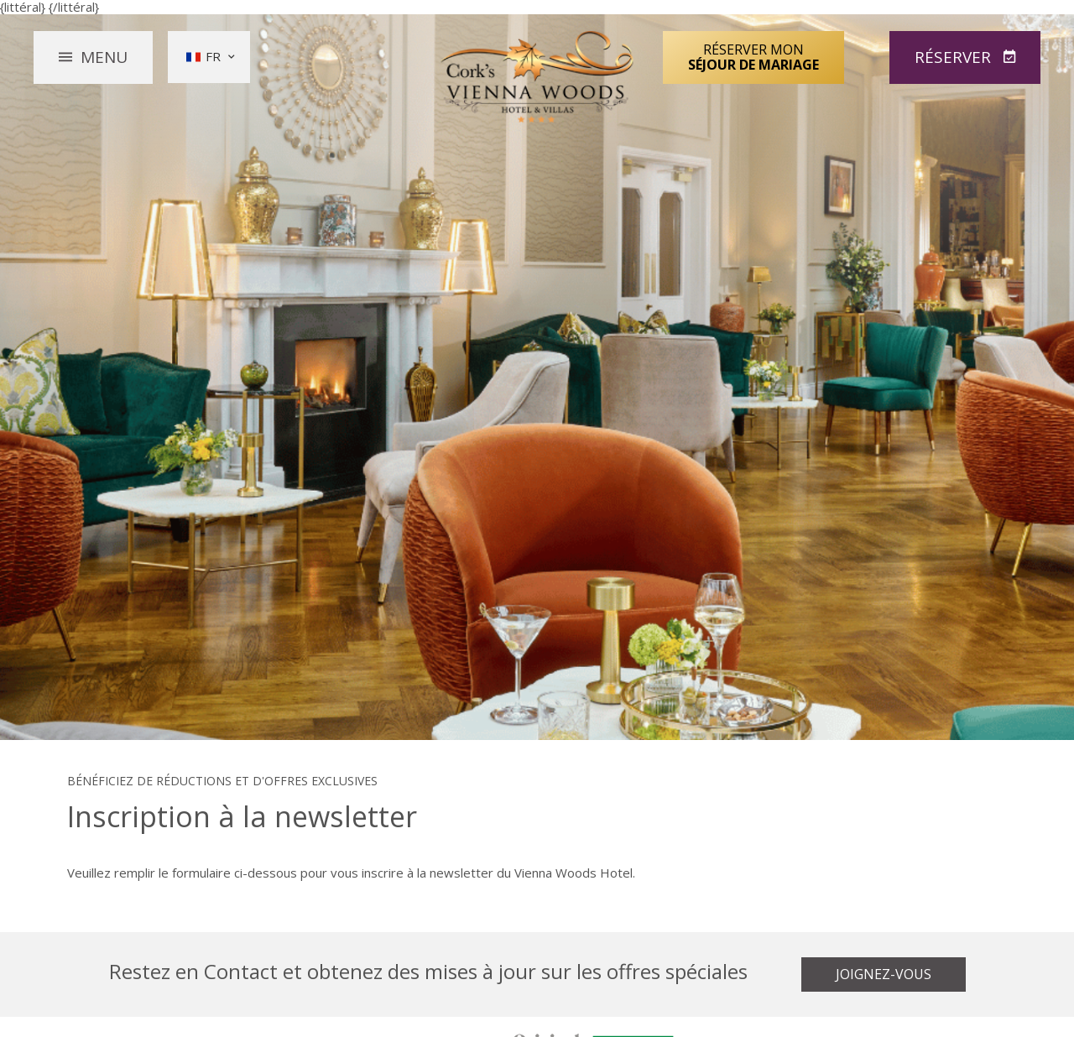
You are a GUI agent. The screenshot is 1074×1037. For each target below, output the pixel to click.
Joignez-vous (883, 974)
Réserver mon (753, 57)
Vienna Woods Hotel (537, 77)
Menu (104, 57)
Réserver (955, 57)
